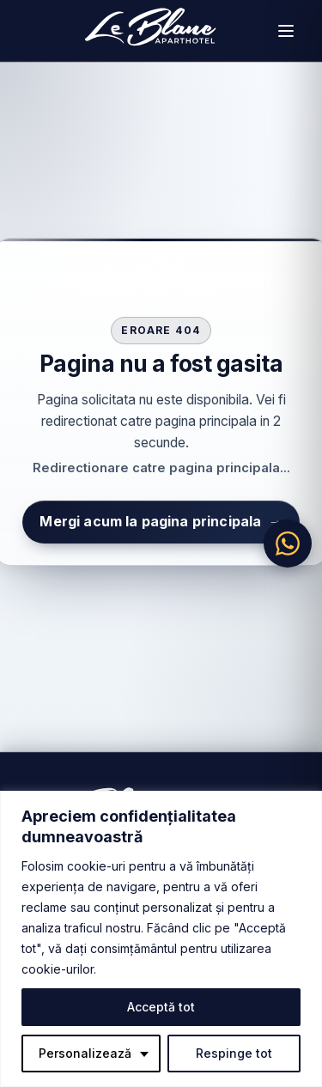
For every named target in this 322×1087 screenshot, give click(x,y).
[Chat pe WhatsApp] (288, 543)
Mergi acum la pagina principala (160, 522)
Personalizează (85, 1053)
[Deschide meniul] (286, 31)
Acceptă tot (161, 1006)
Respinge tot (234, 1053)
